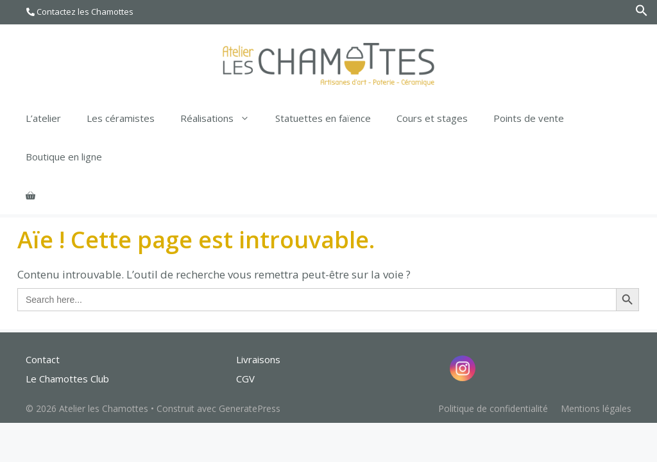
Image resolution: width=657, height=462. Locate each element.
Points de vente (528, 118)
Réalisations (221, 118)
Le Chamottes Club (67, 378)
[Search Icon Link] (641, 13)
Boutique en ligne (64, 156)
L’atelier (43, 118)
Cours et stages (432, 118)
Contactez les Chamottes (79, 11)
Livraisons (258, 359)
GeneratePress (249, 408)
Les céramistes (121, 118)
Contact (43, 359)
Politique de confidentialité (493, 408)
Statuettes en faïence (323, 118)
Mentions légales (596, 408)
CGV (245, 378)
